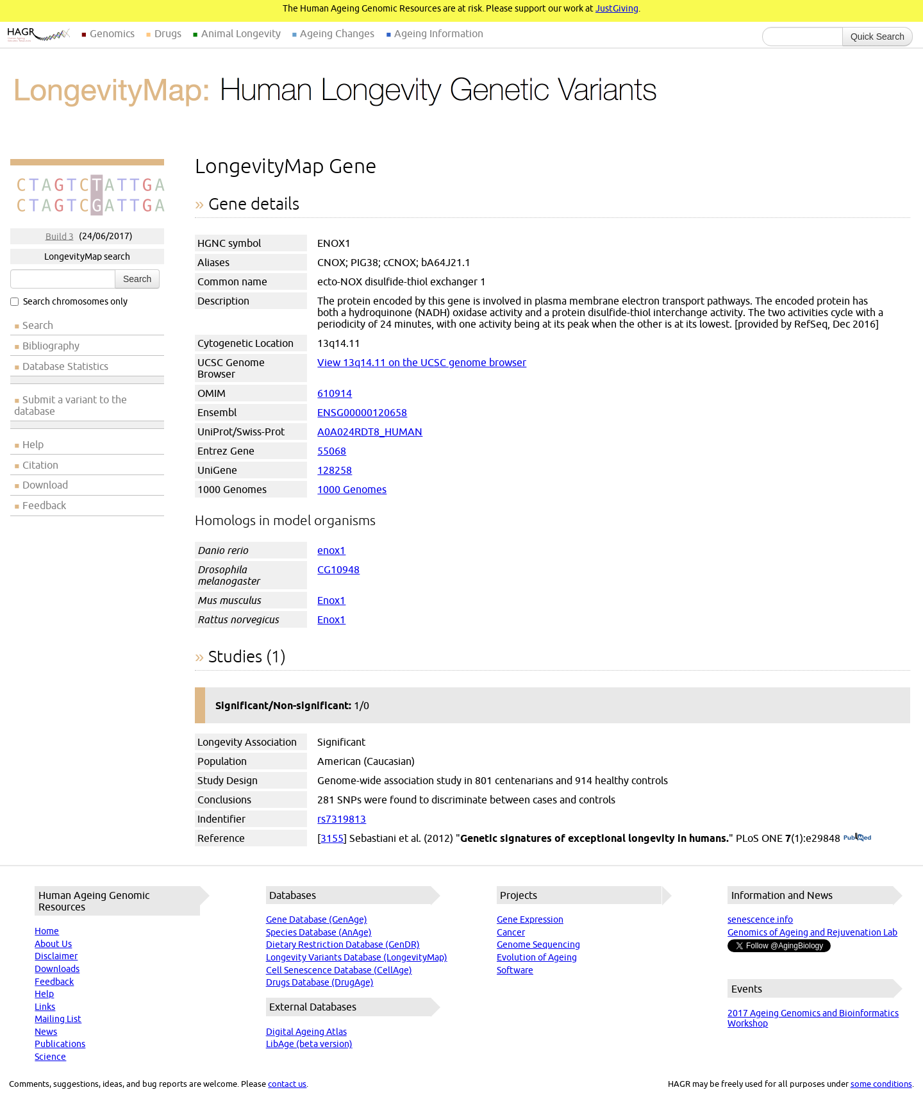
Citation (40, 465)
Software (515, 970)
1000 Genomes (352, 489)
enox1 (331, 550)
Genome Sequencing (538, 944)
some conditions (881, 1083)
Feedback (44, 505)
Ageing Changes (337, 33)
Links (45, 1007)
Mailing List (58, 1019)
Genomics (112, 33)
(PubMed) (857, 838)
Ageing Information (438, 33)
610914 (334, 393)
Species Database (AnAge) (319, 932)
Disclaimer (56, 956)
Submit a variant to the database (70, 405)
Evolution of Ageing (537, 957)
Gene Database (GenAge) (316, 919)
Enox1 (331, 600)
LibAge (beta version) (309, 1044)
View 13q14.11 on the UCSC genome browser (421, 362)
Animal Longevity (241, 33)
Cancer (511, 932)
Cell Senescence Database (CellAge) (339, 970)
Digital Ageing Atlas (306, 1032)
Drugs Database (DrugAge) (320, 982)
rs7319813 (341, 819)
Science (50, 1057)
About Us (53, 944)
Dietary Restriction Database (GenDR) (343, 944)
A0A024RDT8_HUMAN (369, 431)
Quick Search (877, 36)
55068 (331, 451)
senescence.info (760, 919)
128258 (334, 470)
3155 (332, 838)
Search (137, 279)
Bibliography (50, 345)
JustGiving (616, 8)
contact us (287, 1083)
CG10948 (338, 569)
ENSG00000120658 (362, 412)
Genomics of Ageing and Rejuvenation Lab (812, 932)
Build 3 (60, 236)
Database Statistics (65, 366)
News (46, 1032)
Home (47, 931)
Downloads (57, 969)
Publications (60, 1044)
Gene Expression (530, 919)
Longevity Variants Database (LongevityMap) (356, 957)
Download (45, 485)
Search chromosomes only (69, 301)
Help (33, 444)
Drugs (167, 33)
